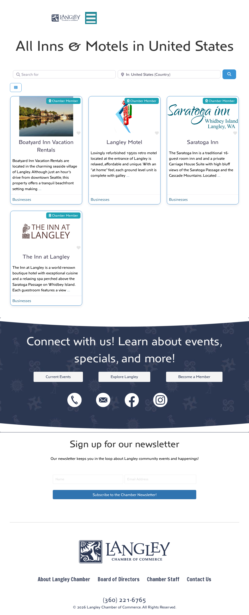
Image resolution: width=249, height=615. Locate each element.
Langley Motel (124, 142)
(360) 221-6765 (124, 599)
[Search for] (64, 74)
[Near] (169, 74)
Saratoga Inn (202, 142)
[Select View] (16, 87)
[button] (124, 494)
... (39, 189)
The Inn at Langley (46, 257)
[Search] (229, 74)
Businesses (21, 199)
